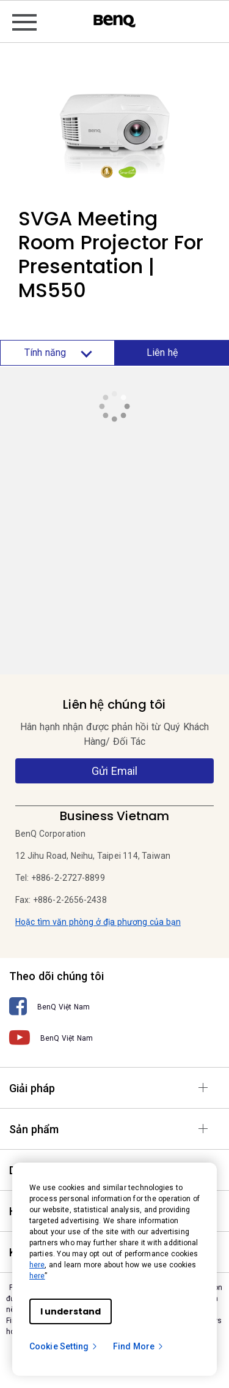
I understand (70, 1311)
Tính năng (57, 353)
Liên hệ (164, 352)
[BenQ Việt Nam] (114, 1006)
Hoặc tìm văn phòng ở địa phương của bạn (98, 922)
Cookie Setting (63, 1346)
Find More (138, 1346)
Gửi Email (114, 770)
